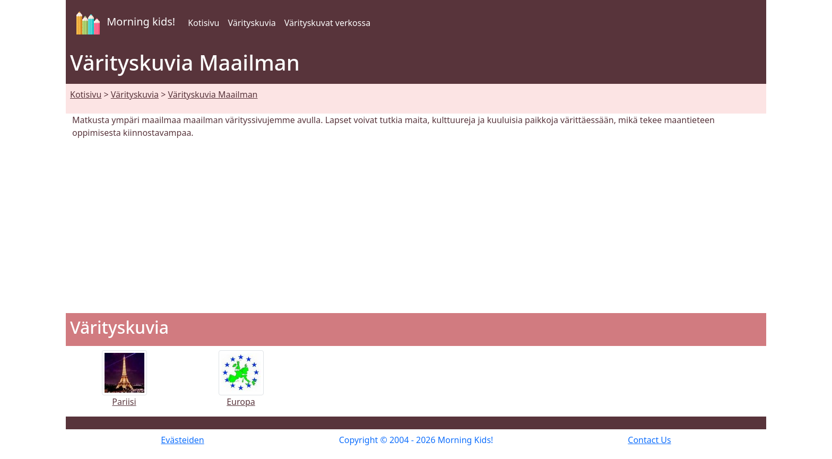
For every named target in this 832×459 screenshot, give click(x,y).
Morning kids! (123, 23)
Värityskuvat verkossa (327, 23)
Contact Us (649, 440)
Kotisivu (203, 23)
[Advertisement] (416, 226)
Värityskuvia (251, 23)
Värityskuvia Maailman (213, 94)
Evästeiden (182, 440)
